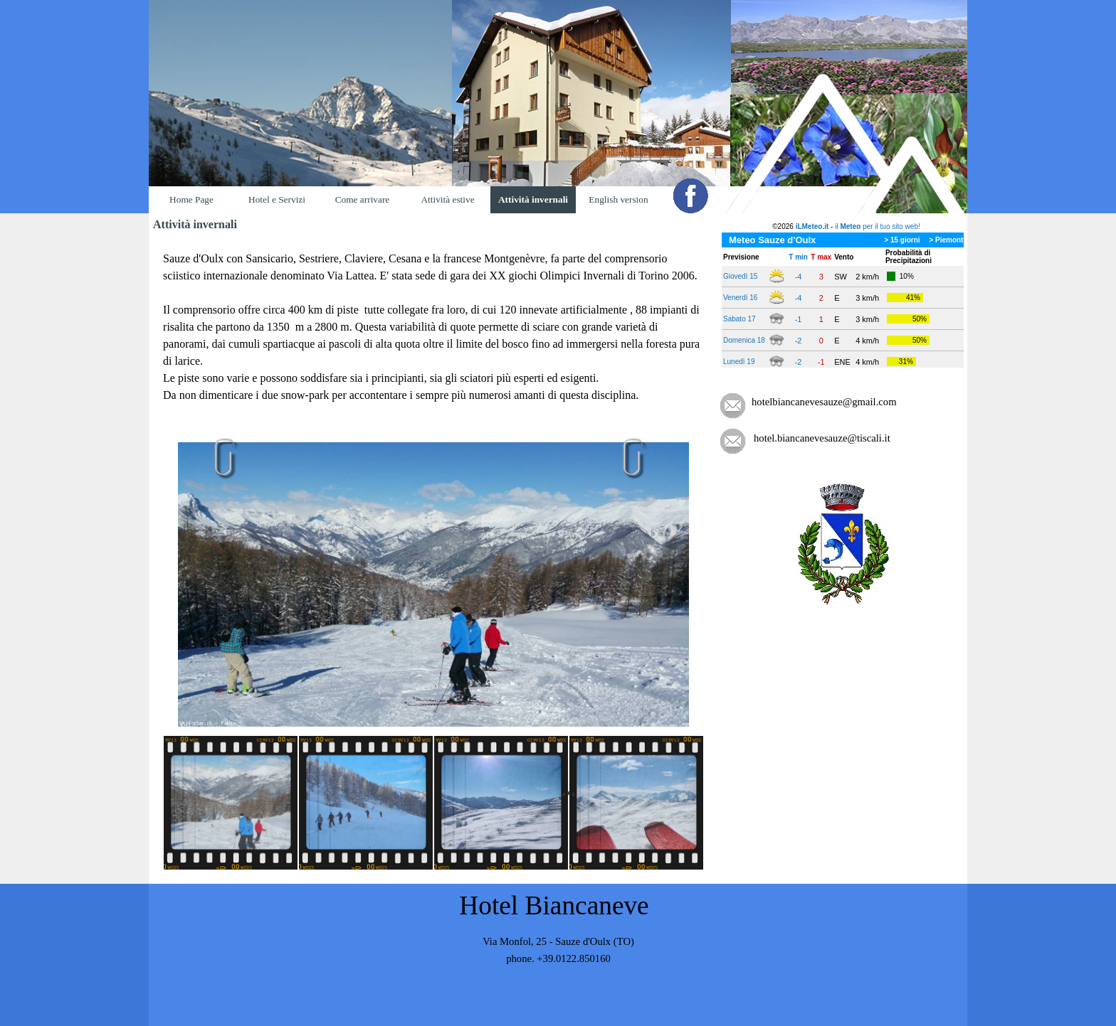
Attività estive (447, 199)
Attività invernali (533, 199)
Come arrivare (362, 199)
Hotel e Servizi (276, 199)
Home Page (191, 199)
